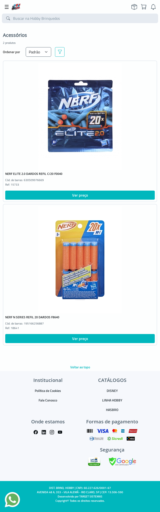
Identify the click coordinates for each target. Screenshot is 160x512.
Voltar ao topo (80, 367)
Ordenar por (11, 51)
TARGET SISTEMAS (90, 496)
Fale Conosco (48, 400)
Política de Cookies (48, 390)
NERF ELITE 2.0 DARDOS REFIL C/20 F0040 (33, 174)
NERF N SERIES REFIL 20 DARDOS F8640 (32, 317)
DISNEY (112, 390)
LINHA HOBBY (112, 400)
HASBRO (112, 409)
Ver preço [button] (80, 195)
